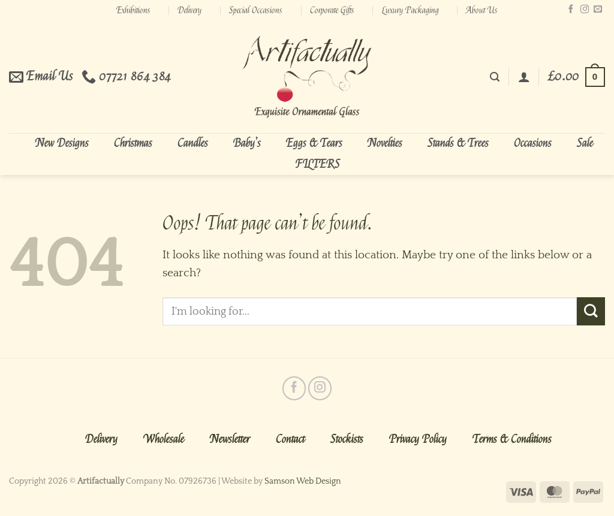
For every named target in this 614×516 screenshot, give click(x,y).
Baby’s (247, 143)
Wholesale (163, 439)
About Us (482, 10)
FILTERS (318, 164)
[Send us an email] (598, 9)
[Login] (524, 77)
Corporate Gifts (332, 10)
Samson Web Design (302, 481)
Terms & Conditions (512, 439)
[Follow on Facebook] (571, 9)
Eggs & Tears (314, 143)
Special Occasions (255, 10)
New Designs (62, 143)
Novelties (385, 143)
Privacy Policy (418, 439)
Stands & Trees (458, 143)
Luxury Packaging (410, 10)
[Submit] (591, 311)
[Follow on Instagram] (584, 9)
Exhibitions (133, 10)
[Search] (494, 77)
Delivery (189, 10)
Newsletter (230, 439)
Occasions (533, 143)
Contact (290, 439)
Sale (585, 143)
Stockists (346, 439)
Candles (192, 143)
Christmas (133, 143)
